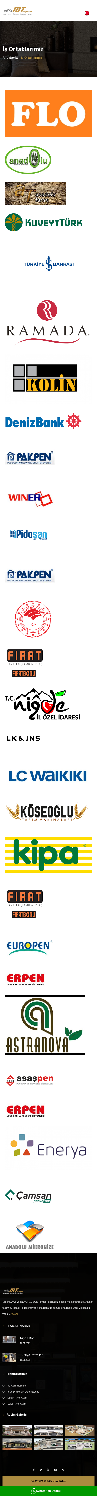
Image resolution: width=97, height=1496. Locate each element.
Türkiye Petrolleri (31, 1355)
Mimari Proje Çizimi (18, 1397)
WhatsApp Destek (46, 1491)
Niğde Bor (27, 1338)
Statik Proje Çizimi (17, 1403)
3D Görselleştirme (17, 1385)
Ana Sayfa (10, 57)
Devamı (14, 1313)
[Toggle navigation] (93, 12)
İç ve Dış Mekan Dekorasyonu (23, 1391)
